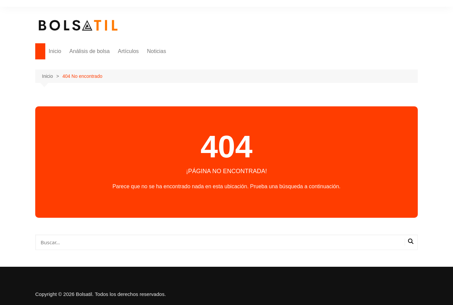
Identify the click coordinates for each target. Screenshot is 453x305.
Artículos (128, 51)
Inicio (55, 51)
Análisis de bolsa (89, 51)
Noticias (156, 51)
